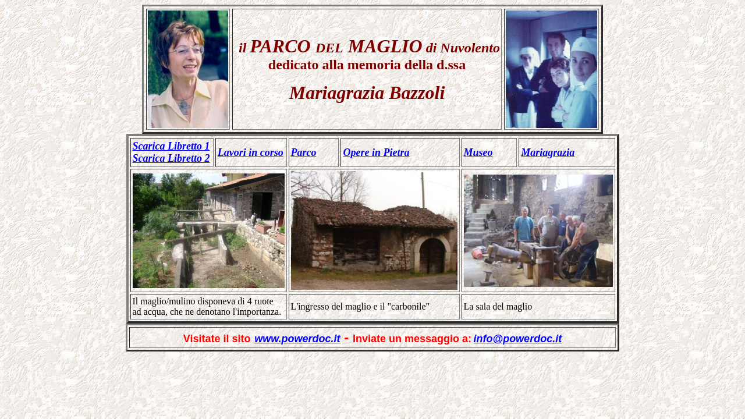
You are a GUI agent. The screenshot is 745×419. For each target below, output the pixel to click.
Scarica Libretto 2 (171, 158)
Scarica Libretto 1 (171, 146)
